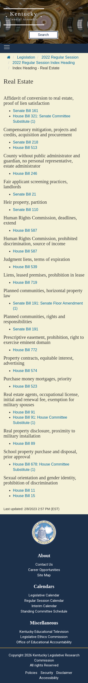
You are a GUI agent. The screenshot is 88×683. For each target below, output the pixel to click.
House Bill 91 (24, 412)
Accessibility (48, 678)
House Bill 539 (25, 267)
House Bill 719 (25, 282)
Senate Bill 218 (25, 142)
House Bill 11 (24, 490)
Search (43, 35)
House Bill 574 (25, 371)
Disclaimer (64, 673)
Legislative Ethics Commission (44, 637)
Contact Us (44, 564)
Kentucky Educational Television (44, 632)
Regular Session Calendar (44, 601)
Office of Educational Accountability (44, 642)
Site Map (44, 575)
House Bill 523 (25, 386)
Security (47, 673)
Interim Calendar (44, 606)
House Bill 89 (24, 443)
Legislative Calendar (44, 595)
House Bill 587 (25, 230)
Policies (31, 673)
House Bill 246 (25, 173)
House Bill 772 (25, 350)
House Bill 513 (25, 148)
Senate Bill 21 (24, 194)
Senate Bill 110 (25, 210)
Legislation (26, 57)
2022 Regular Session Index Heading (43, 63)
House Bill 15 (24, 496)
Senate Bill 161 (25, 111)
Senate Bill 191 (25, 329)
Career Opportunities (44, 570)
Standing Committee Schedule (44, 611)
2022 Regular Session (60, 57)
